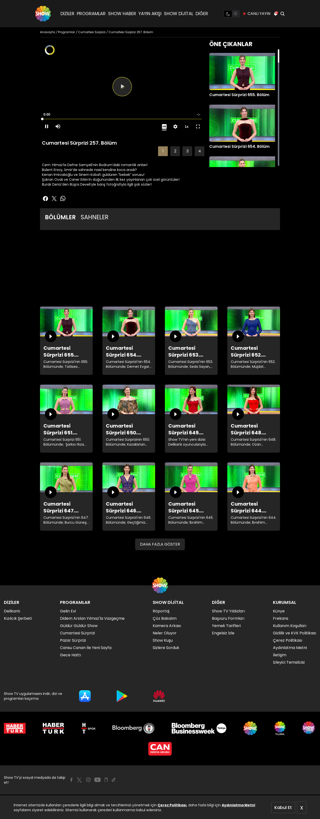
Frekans (280, 618)
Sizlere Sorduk (166, 647)
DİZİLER (67, 13)
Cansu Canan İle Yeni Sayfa (85, 647)
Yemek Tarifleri (226, 626)
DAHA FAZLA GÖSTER (160, 544)
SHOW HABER (122, 13)
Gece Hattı (70, 655)
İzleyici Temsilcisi (289, 662)
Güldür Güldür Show (79, 626)
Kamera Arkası (167, 626)
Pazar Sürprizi (73, 640)
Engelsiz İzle (223, 633)
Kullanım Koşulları (289, 626)
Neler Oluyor (165, 633)
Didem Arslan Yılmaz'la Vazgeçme (92, 618)
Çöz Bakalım (165, 618)
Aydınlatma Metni (238, 805)
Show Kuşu (163, 640)
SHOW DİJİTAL (178, 13)
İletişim (279, 655)
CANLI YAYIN (256, 14)
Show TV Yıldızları (228, 611)
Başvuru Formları (228, 618)
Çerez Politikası (172, 805)
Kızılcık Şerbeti (18, 618)
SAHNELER (95, 217)
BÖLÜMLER (60, 217)
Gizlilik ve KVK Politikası (294, 633)
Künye (279, 611)
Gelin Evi (68, 611)
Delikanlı (12, 611)
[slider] (122, 119)
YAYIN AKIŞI (150, 13)
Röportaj (161, 611)
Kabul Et (283, 807)
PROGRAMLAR (91, 13)
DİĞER (202, 13)
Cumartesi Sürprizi (77, 633)
